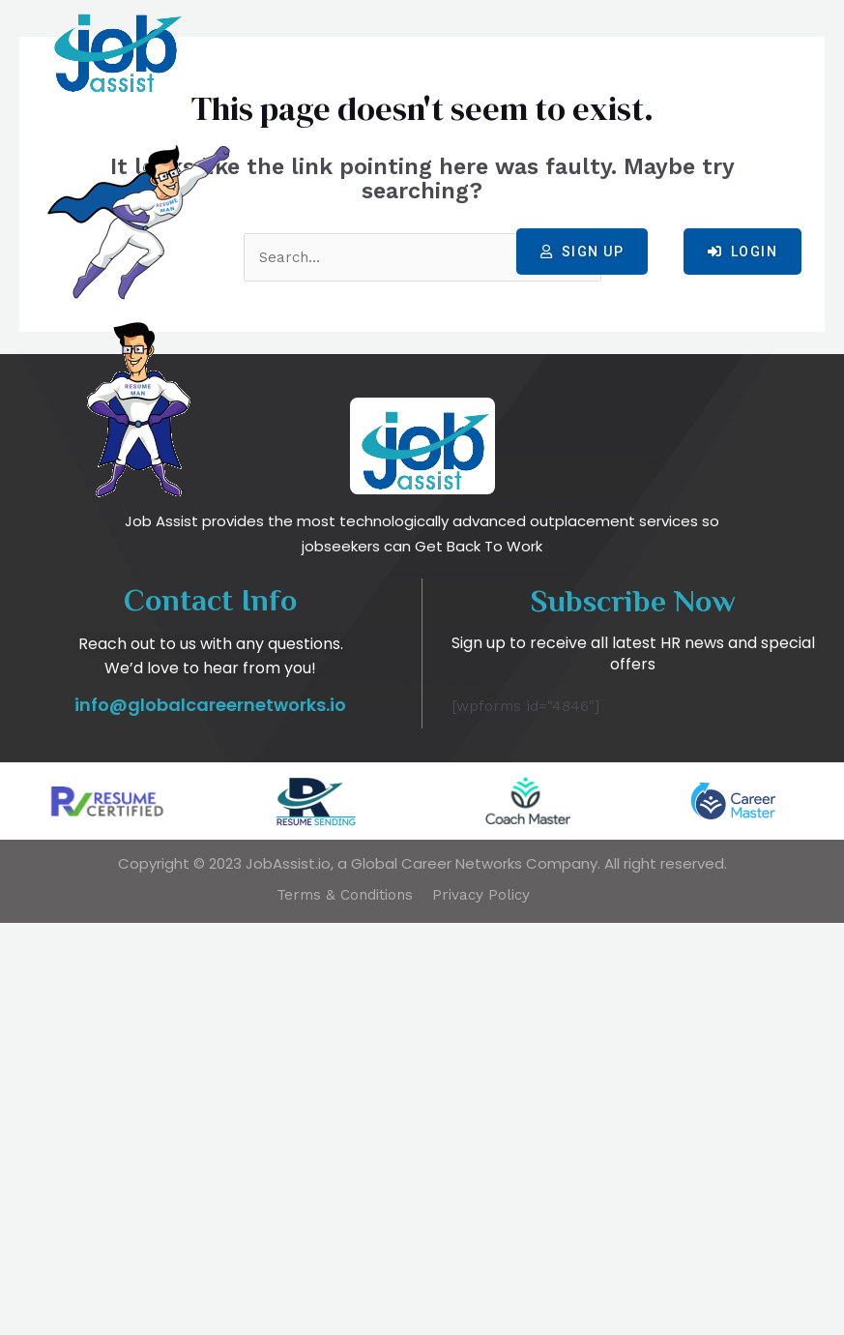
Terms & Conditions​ (343, 1307)
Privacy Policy (483, 1307)
